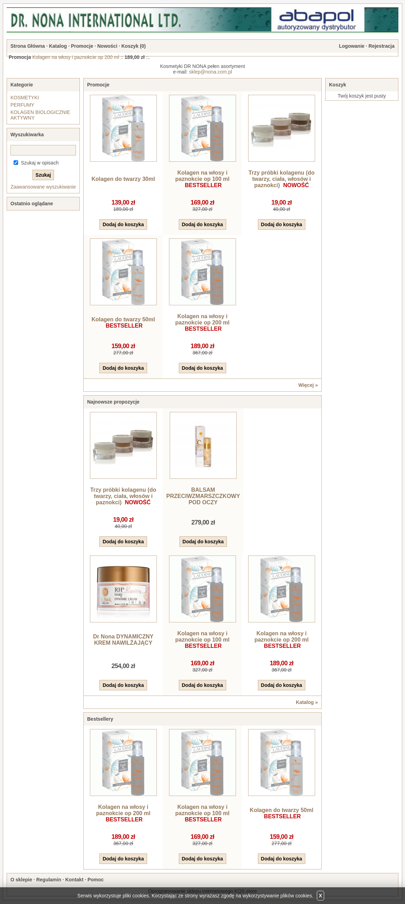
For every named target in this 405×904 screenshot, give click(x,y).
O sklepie (21, 879)
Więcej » (308, 385)
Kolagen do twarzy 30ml (123, 179)
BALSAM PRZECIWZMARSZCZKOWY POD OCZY (203, 496)
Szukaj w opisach (40, 163)
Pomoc (95, 879)
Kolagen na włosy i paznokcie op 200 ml (75, 57)
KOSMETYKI (24, 97)
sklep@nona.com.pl (210, 72)
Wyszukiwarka (27, 134)
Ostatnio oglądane (31, 203)
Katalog (58, 46)
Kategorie (21, 84)
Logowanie (351, 46)
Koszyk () (133, 46)
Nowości (107, 46)
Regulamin (48, 879)
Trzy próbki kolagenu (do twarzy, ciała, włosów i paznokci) (281, 179)
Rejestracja (381, 46)
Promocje (82, 46)
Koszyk (337, 84)
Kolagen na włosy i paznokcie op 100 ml (202, 176)
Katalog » (307, 702)
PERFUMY (22, 105)
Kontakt (74, 879)
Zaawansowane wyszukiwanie (43, 187)
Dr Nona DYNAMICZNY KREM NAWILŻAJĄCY (123, 640)
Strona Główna (27, 46)
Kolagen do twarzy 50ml (123, 319)
